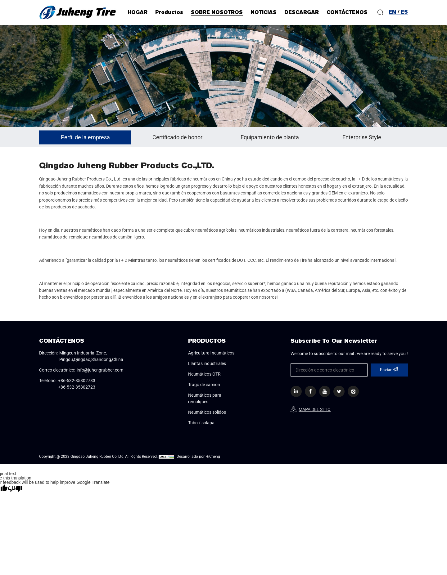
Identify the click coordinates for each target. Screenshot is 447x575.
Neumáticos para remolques (204, 398)
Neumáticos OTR (204, 374)
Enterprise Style (361, 137)
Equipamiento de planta (270, 137)
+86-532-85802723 (76, 387)
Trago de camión (204, 384)
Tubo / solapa (201, 422)
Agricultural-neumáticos (211, 352)
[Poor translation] (15, 488)
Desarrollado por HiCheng (198, 456)
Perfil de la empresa (85, 137)
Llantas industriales (207, 363)
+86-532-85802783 (76, 380)
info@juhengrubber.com (100, 370)
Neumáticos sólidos (207, 412)
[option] (223, 76)
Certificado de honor (177, 137)
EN (392, 12)
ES (404, 12)
